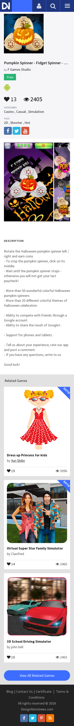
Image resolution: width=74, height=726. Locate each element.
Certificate (44, 691)
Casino (9, 111)
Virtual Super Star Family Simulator (35, 548)
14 (11, 564)
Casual (21, 111)
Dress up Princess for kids (27, 455)
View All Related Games (37, 675)
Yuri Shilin (18, 460)
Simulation (36, 111)
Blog (9, 691)
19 (11, 471)
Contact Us (24, 691)
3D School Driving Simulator (29, 641)
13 (10, 97)
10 (11, 657)
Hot (27, 122)
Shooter (16, 122)
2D (6, 122)
